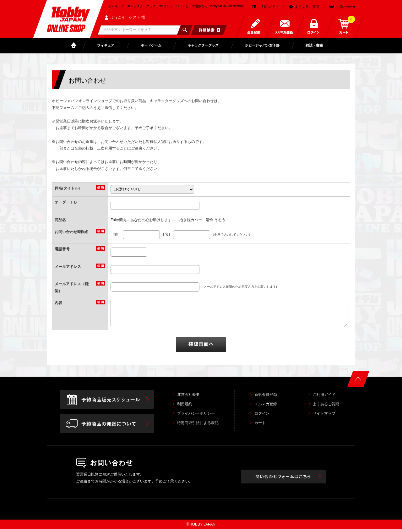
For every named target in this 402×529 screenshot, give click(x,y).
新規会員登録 (265, 394)
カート (260, 423)
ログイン (261, 413)
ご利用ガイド (268, 6)
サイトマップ (324, 413)
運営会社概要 (188, 394)
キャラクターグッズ (203, 45)
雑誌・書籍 (314, 45)
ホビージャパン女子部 (262, 45)
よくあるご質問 (307, 6)
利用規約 (184, 404)
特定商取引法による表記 (198, 423)
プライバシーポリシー (196, 413)
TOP (75, 45)
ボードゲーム (151, 45)
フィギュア (105, 45)
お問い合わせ (345, 6)
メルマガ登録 (265, 404)
